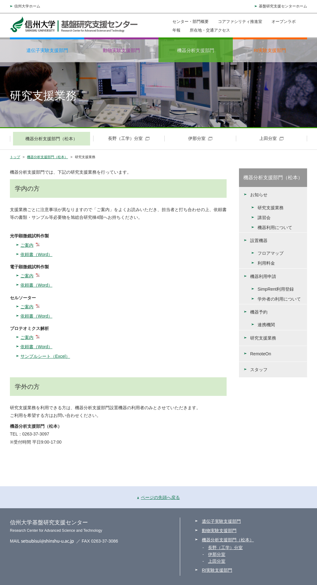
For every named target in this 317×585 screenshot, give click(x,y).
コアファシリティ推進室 (240, 21)
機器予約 (258, 312)
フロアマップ (271, 253)
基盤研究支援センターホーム (283, 6)
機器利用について (275, 227)
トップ (15, 157)
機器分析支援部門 (195, 50)
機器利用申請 (263, 276)
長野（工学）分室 (225, 547)
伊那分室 (216, 554)
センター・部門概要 (190, 21)
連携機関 (266, 324)
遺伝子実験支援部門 (47, 50)
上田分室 (216, 561)
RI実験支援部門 (270, 50)
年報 (176, 30)
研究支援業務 (271, 207)
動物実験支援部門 (121, 50)
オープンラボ (283, 21)
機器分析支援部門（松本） (47, 157)
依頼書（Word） (36, 254)
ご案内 (26, 245)
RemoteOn (260, 353)
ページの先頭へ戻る (158, 497)
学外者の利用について (279, 299)
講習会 (264, 217)
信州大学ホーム (27, 6)
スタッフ (258, 369)
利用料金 (266, 263)
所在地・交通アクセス (210, 30)
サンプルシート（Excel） (45, 356)
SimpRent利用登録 (276, 289)
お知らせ (258, 194)
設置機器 (258, 240)
